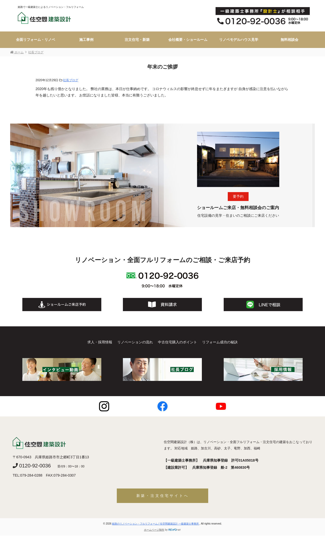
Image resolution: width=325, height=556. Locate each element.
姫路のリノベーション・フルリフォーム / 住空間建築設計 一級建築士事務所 (155, 523)
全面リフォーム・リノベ (35, 40)
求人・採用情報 (99, 342)
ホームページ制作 (154, 529)
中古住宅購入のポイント (177, 342)
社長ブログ (70, 80)
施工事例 (86, 40)
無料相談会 (289, 40)
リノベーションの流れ (135, 342)
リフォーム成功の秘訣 (220, 342)
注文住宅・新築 (137, 40)
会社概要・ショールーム (187, 40)
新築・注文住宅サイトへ (162, 496)
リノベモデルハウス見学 (238, 40)
